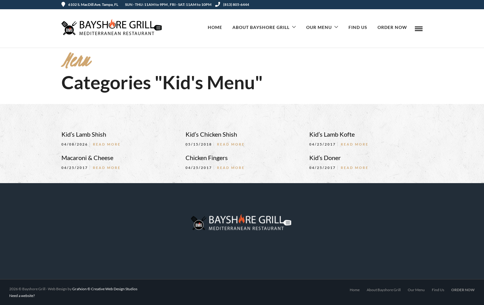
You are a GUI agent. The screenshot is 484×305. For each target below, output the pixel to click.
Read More (107, 144)
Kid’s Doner (325, 157)
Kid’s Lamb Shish (83, 134)
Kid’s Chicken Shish (211, 134)
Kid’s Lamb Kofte (332, 134)
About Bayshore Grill (261, 27)
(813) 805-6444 (232, 4)
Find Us (357, 27)
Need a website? (22, 295)
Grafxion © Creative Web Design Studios (104, 289)
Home (215, 27)
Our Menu (319, 27)
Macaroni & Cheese (87, 157)
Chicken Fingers (207, 157)
